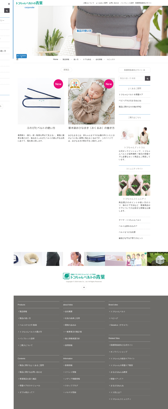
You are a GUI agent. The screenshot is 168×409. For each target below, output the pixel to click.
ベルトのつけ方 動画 (28, 325)
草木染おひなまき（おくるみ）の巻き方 (91, 128)
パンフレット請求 (127, 3)
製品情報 (66, 59)
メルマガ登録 (70, 392)
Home (55, 59)
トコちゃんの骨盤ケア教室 (121, 365)
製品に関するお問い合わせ (31, 372)
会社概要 (68, 311)
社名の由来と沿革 (72, 318)
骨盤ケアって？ (117, 379)
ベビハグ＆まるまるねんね (130, 101)
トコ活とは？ (116, 392)
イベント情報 (70, 372)
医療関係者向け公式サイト (121, 345)
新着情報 (68, 365)
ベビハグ (114, 318)
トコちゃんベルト (117, 311)
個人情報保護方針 (72, 338)
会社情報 (99, 59)
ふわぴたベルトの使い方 (41, 128)
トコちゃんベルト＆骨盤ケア (131, 94)
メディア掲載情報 (72, 379)
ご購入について (88, 3)
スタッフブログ (71, 386)
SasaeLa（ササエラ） (119, 325)
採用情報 (68, 345)
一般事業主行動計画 (73, 332)
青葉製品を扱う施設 (28, 379)
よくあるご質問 (101, 3)
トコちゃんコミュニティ (120, 399)
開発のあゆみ (70, 325)
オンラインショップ (118, 352)
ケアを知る (87, 59)
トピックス (111, 59)
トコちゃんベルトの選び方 (31, 332)
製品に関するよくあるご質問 (32, 365)
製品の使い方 (25, 318)
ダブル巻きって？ (27, 392)
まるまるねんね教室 (118, 372)
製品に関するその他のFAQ (130, 107)
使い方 (76, 59)
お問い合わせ (114, 3)
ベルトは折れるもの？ (128, 226)
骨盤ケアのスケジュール (30, 386)
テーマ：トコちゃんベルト (130, 220)
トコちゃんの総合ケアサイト (122, 359)
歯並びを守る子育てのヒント (131, 238)
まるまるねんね (117, 386)
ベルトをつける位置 (127, 232)
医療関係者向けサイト (143, 3)
